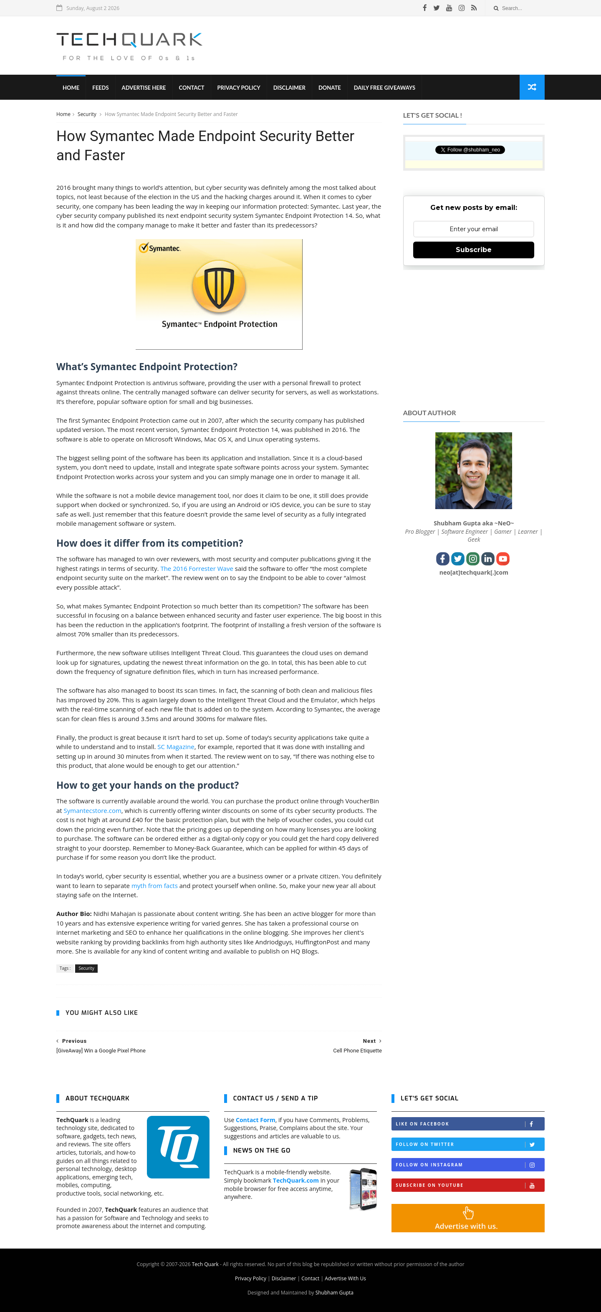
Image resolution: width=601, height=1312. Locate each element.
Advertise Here (144, 87)
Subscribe (474, 250)
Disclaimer (289, 87)
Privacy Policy (238, 87)
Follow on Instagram (470, 1165)
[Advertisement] (393, 45)
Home (71, 87)
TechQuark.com (296, 1180)
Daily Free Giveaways (384, 87)
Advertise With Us (345, 1278)
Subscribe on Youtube (470, 1185)
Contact (192, 87)
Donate (329, 87)
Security (88, 114)
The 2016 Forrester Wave (196, 568)
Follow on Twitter (470, 1144)
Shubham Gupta (335, 1292)
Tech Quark (205, 1264)
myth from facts (154, 885)
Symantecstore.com (92, 810)
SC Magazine (175, 746)
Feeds (100, 87)
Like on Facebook (470, 1124)
